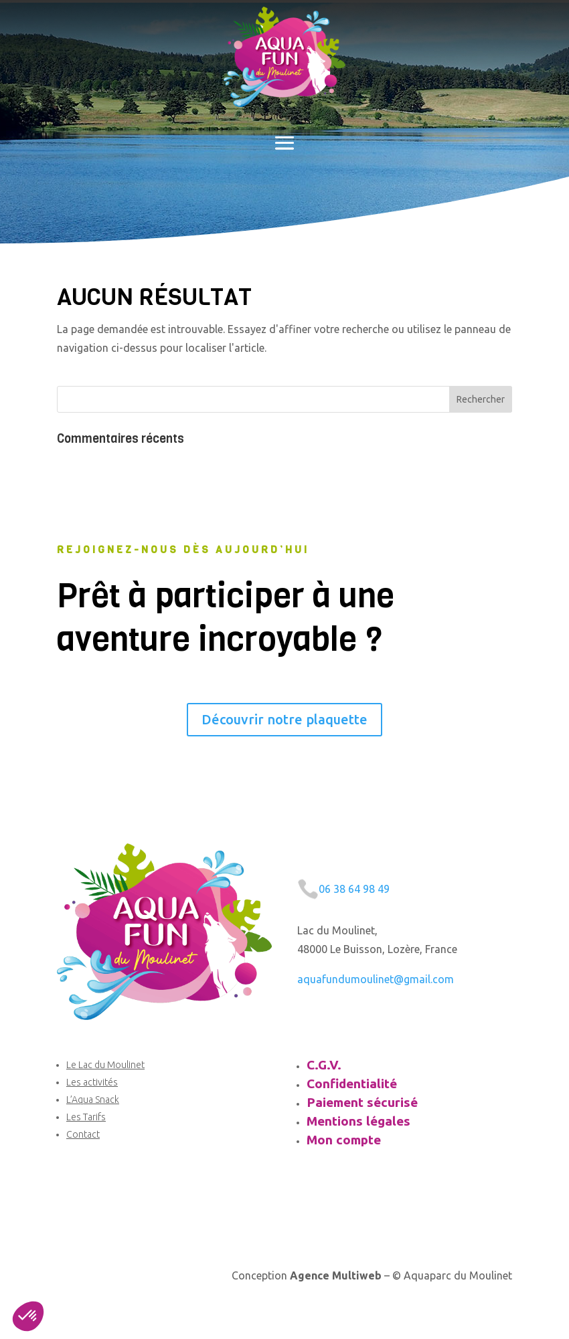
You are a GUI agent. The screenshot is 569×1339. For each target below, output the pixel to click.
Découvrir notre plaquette (284, 719)
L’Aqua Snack (92, 1099)
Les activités (92, 1082)
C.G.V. (324, 1064)
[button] (28, 1316)
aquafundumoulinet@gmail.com (375, 979)
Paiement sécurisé (362, 1102)
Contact (83, 1134)
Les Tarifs (86, 1117)
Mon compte (344, 1139)
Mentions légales (358, 1121)
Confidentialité (352, 1083)
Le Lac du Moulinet (105, 1064)
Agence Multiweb (336, 1275)
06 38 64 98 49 (354, 889)
